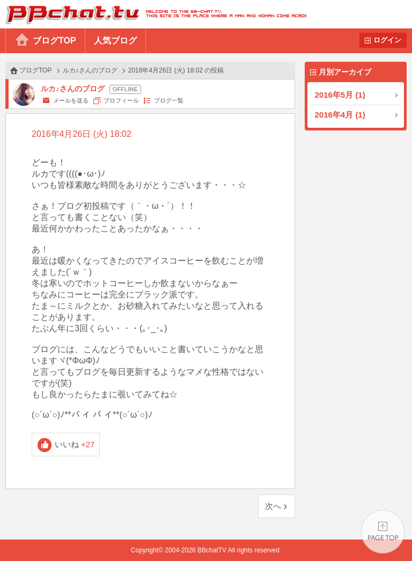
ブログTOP (54, 40)
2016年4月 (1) (340, 114)
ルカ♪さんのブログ (90, 70)
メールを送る (71, 100)
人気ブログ (115, 40)
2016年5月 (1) (340, 94)
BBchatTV (153, 14)
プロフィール (121, 100)
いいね (75, 444)
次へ (273, 506)
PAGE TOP (383, 532)
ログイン (387, 40)
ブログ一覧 (168, 100)
